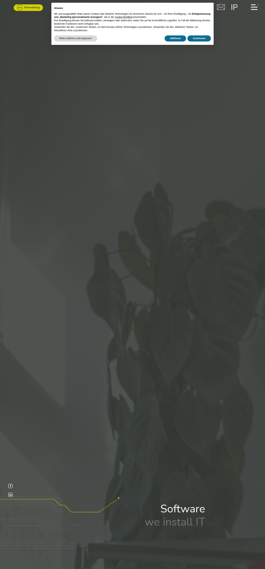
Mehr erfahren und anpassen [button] (75, 38)
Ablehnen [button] (175, 38)
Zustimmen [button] (199, 38)
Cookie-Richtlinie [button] (124, 17)
